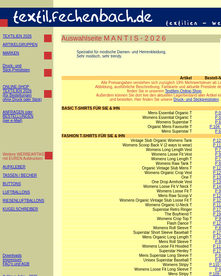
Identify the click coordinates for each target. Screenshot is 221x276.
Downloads (12, 255)
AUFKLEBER (14, 167)
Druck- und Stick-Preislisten (16, 68)
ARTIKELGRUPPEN (20, 45)
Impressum (12, 260)
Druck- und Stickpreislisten (196, 99)
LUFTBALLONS (16, 192)
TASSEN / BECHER (20, 175)
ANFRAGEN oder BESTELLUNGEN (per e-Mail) (18, 116)
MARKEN (11, 53)
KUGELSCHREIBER (20, 209)
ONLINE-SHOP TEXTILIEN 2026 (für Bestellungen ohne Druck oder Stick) (22, 93)
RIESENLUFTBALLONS (23, 201)
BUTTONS (12, 184)
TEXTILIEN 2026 (17, 36)
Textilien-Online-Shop (183, 91)
